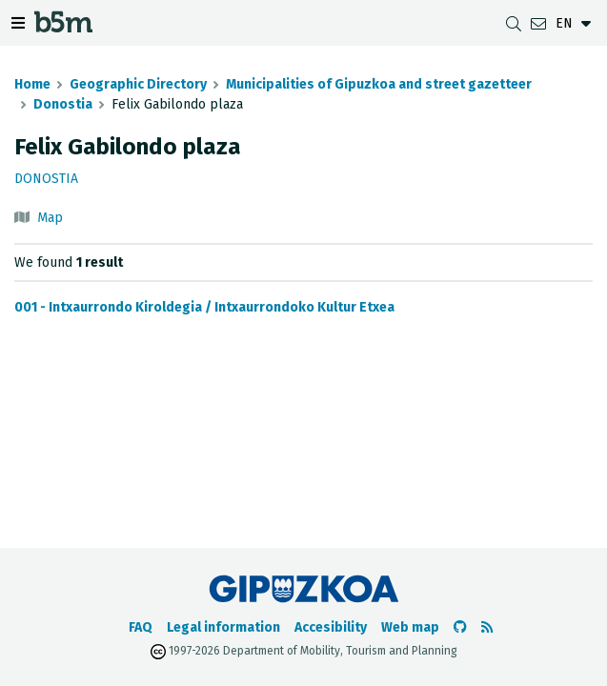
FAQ (140, 627)
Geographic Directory (138, 84)
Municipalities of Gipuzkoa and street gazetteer (379, 84)
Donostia (62, 104)
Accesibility (330, 627)
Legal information (223, 627)
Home (32, 84)
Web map (410, 627)
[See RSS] (487, 627)
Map (50, 218)
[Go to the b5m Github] (460, 627)
